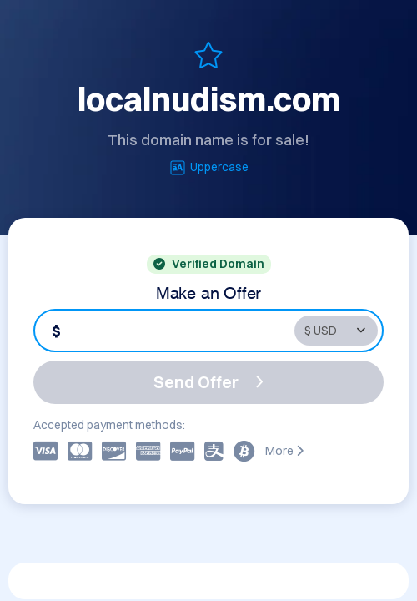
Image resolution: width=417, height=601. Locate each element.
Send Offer (208, 381)
